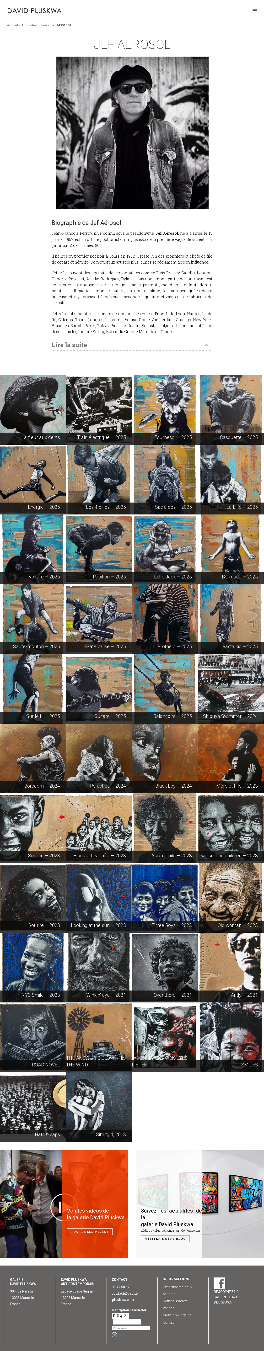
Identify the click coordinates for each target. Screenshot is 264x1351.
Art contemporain (34, 25)
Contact (169, 1322)
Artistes (169, 1294)
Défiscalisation (175, 1301)
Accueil (12, 25)
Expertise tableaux (177, 1287)
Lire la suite (69, 345)
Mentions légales (177, 1315)
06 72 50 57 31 (123, 1287)
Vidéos (168, 1308)
